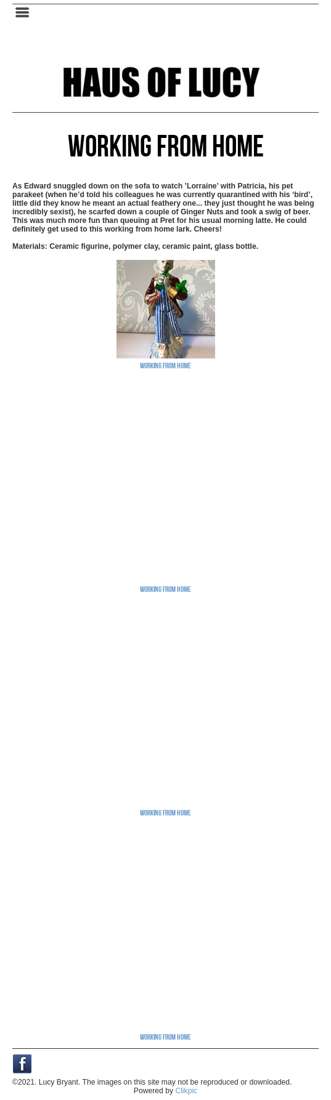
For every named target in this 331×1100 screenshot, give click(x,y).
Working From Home (165, 365)
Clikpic (186, 1090)
